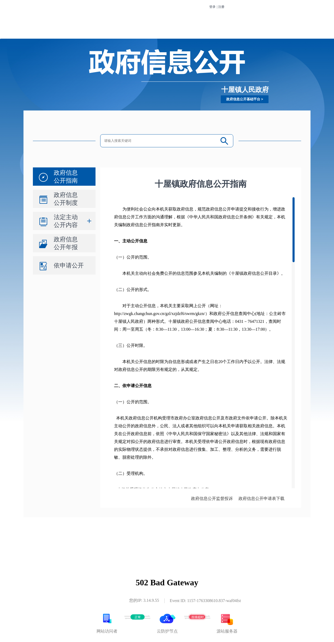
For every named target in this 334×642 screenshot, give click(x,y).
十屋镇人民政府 (245, 90)
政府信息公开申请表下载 (261, 498)
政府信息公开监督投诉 (212, 498)
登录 (212, 7)
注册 (221, 7)
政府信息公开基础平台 (243, 99)
